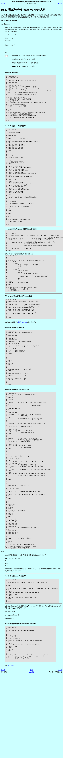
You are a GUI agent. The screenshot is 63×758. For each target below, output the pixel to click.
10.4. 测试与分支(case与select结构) (24, 9)
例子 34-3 (11, 745)
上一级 (31, 752)
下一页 (60, 3)
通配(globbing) (22, 355)
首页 (31, 750)
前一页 (3, 3)
